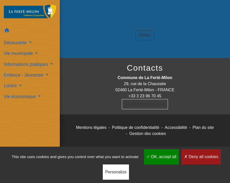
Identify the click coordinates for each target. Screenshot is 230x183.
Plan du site (203, 127)
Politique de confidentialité (135, 127)
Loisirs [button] (11, 85)
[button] (30, 31)
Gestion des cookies (147, 133)
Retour (145, 35)
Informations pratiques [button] (26, 64)
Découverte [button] (16, 42)
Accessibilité (176, 127)
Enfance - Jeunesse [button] (24, 75)
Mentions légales (91, 127)
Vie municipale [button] (19, 53)
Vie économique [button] (20, 96)
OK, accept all (161, 157)
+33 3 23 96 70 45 (144, 96)
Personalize (116, 172)
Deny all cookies (201, 157)
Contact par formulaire (145, 104)
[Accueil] (30, 13)
